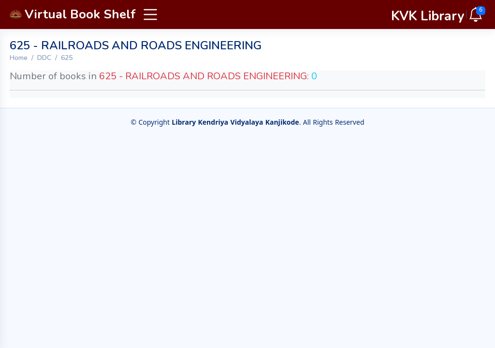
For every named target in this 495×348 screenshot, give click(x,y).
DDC (44, 57)
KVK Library (427, 16)
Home (19, 57)
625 (67, 57)
